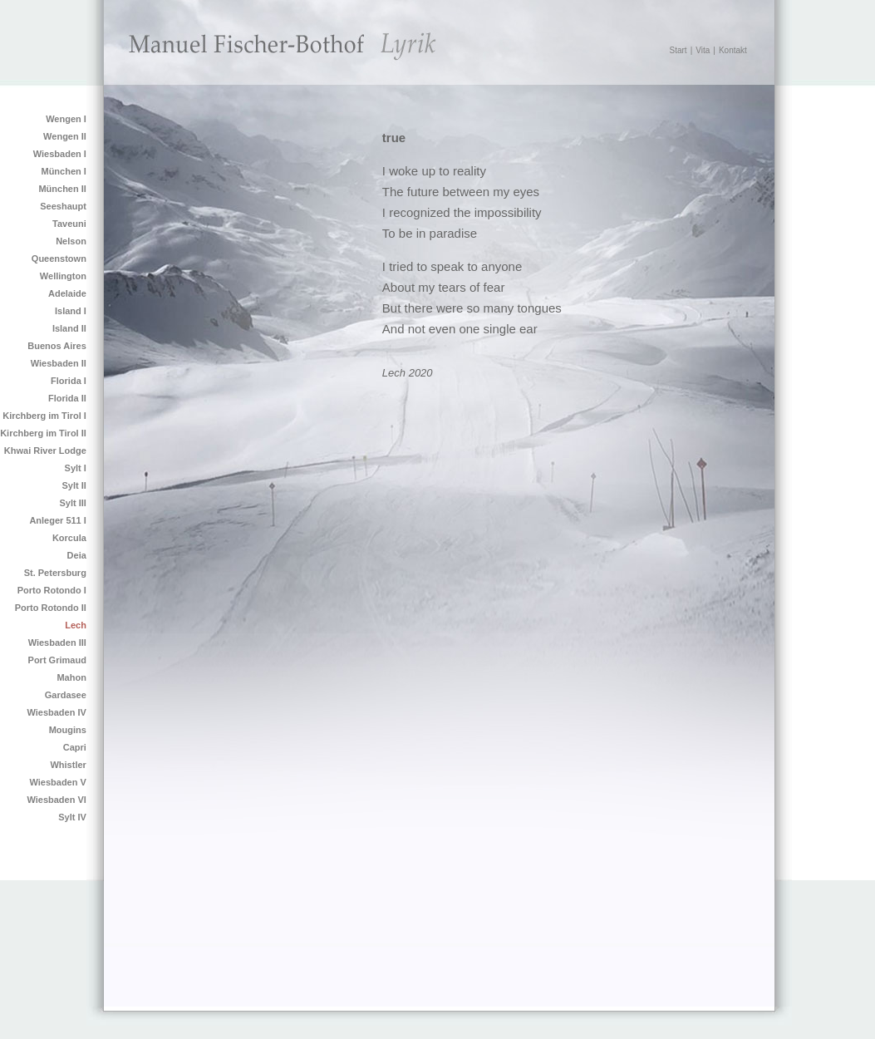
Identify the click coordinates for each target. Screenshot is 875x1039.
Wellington (63, 276)
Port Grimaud (57, 660)
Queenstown (59, 258)
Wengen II (64, 136)
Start (678, 50)
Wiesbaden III (57, 643)
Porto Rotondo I (51, 590)
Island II (69, 328)
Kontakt (733, 50)
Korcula (69, 538)
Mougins (67, 730)
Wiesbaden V (57, 782)
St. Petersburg (55, 573)
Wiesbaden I (59, 154)
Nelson (71, 241)
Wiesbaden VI (56, 800)
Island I (70, 311)
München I (63, 171)
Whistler (68, 765)
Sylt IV (72, 817)
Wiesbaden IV (56, 712)
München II (62, 189)
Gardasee (65, 695)
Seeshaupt (63, 206)
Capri (74, 747)
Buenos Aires (56, 346)
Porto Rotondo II (50, 608)
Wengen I (66, 119)
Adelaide (67, 293)
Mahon (71, 677)
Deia (76, 555)
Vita (703, 50)
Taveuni (69, 224)
